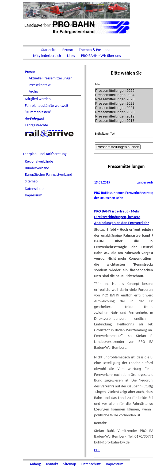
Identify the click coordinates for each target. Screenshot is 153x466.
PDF (97, 449)
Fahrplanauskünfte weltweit (46, 105)
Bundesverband (37, 168)
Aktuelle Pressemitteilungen (50, 78)
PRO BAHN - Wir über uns (100, 55)
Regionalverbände (39, 161)
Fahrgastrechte (36, 125)
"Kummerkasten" (38, 111)
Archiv (34, 91)
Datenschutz (34, 188)
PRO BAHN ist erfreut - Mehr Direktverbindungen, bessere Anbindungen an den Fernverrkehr (121, 217)
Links (71, 55)
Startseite (48, 49)
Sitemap (31, 181)
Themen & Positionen (95, 49)
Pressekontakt (40, 84)
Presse (68, 49)
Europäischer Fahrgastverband (48, 174)
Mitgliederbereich (47, 55)
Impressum (33, 195)
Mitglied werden (38, 98)
